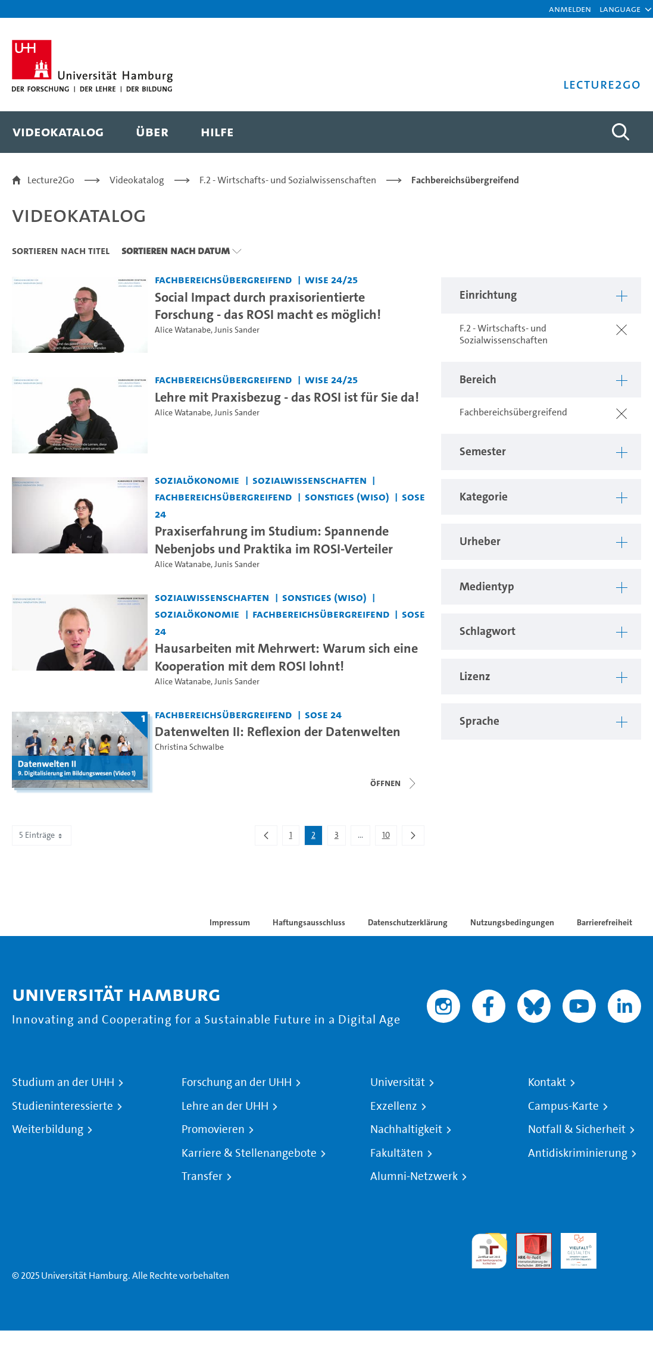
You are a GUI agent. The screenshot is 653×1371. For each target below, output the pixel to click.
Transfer (202, 1176)
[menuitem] (58, 132)
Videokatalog (137, 180)
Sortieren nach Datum (175, 250)
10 (389, 837)
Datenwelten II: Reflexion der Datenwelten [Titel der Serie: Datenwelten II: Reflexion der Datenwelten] (278, 731)
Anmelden (570, 8)
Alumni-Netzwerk (414, 1176)
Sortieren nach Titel (61, 250)
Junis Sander (237, 330)
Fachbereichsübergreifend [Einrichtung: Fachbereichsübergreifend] (223, 279)
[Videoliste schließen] (394, 783)
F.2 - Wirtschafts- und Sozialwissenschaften (287, 180)
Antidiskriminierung (577, 1153)
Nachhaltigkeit (406, 1129)
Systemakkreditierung (623, 1240)
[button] (619, 9)
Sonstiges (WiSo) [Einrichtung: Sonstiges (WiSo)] (347, 496)
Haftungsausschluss (309, 922)
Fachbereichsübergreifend (465, 180)
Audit (527, 1240)
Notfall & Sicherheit (577, 1129)
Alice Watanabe (183, 330)
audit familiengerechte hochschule (489, 1251)
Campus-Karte (563, 1106)
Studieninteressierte (62, 1106)
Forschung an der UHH (237, 1082)
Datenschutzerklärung (408, 922)
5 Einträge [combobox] (41, 835)
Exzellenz (393, 1106)
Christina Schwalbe (189, 747)
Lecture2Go (50, 180)
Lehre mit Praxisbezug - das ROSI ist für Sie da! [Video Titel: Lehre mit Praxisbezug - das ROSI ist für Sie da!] (287, 397)
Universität (397, 1082)
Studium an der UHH (63, 1082)
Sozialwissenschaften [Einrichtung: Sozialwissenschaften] (309, 479)
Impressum (230, 922)
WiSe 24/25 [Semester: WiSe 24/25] (331, 279)
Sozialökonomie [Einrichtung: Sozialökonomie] (197, 479)
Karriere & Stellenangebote (249, 1153)
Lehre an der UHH (225, 1106)
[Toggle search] (620, 132)
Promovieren (213, 1129)
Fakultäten (396, 1153)
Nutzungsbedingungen (512, 922)
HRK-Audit (572, 1247)
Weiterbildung (47, 1129)
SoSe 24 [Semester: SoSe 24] (323, 714)
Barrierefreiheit (604, 922)
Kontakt (547, 1082)
